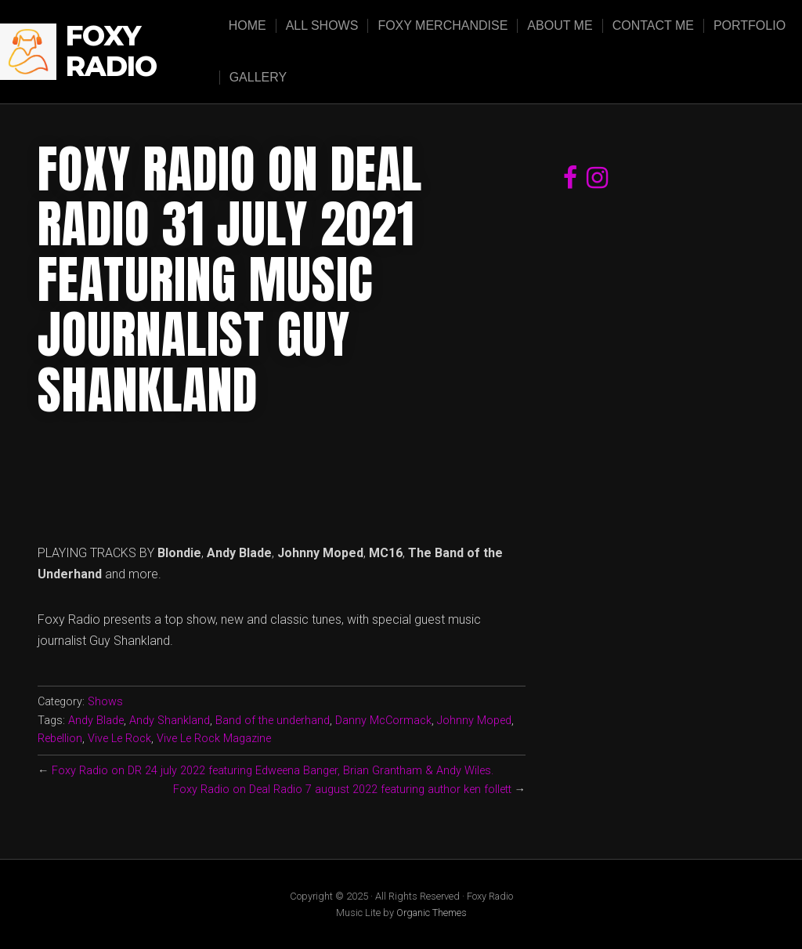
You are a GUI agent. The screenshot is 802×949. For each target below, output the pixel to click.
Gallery (258, 77)
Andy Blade (96, 720)
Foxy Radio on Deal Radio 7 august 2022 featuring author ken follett (342, 789)
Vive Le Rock (119, 738)
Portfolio (749, 25)
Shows (105, 701)
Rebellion (60, 738)
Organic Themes (431, 912)
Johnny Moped (474, 720)
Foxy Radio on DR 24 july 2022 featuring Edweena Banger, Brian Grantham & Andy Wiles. (272, 770)
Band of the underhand (272, 720)
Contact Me (653, 25)
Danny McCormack (383, 720)
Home (247, 25)
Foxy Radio (111, 51)
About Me (559, 25)
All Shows (322, 25)
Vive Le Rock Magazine (214, 738)
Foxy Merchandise (443, 25)
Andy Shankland (169, 720)
